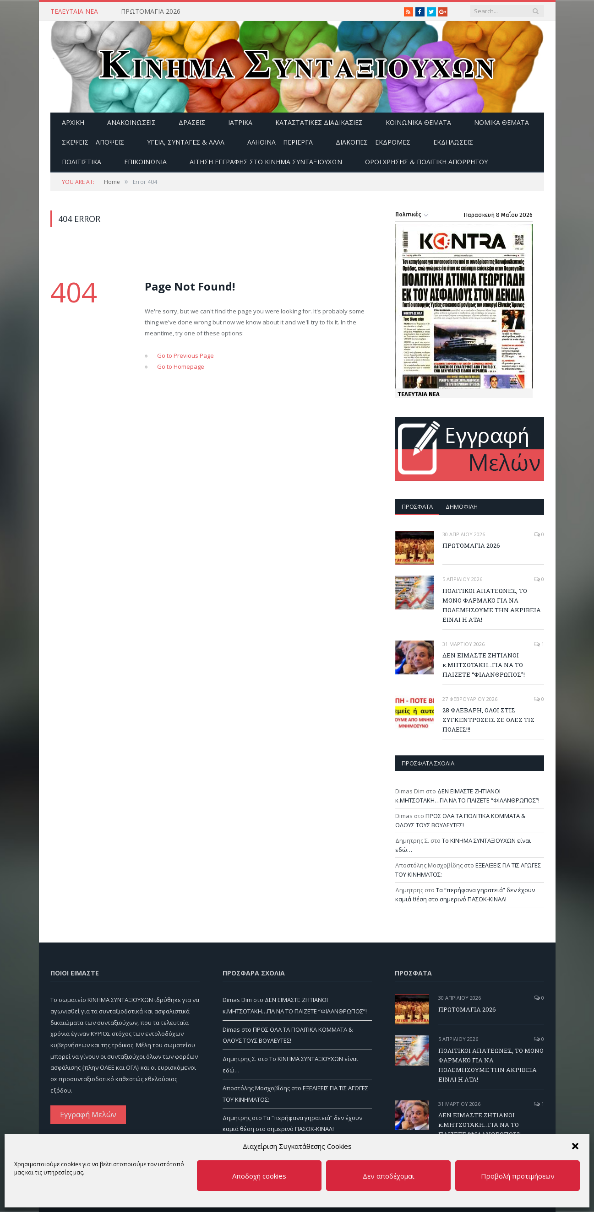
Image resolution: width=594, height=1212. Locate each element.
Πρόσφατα (417, 506)
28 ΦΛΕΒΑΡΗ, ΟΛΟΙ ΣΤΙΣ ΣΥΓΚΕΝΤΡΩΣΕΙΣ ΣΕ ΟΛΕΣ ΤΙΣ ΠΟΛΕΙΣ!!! (488, 719)
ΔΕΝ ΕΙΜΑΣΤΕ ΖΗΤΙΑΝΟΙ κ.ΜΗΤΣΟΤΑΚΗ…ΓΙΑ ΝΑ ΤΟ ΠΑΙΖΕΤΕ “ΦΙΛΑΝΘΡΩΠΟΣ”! (483, 665)
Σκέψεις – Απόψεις (93, 142)
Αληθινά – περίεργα (280, 142)
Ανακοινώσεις (131, 122)
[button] (575, 1146)
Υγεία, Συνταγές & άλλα (185, 142)
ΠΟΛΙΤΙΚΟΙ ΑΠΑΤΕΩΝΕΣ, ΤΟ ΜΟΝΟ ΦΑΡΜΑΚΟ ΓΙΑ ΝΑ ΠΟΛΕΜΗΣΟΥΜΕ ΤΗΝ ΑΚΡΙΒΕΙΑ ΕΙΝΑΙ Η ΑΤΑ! (491, 605)
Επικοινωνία (145, 161)
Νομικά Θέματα (501, 122)
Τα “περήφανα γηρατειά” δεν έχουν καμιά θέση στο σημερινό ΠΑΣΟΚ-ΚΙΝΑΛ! (465, 894)
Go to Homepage (180, 366)
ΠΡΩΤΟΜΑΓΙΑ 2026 (150, 11)
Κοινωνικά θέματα (418, 122)
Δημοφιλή (462, 506)
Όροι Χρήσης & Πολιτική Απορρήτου (426, 161)
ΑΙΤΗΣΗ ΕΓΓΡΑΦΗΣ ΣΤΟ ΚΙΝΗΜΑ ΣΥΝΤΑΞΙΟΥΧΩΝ (266, 161)
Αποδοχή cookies (259, 1175)
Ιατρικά (240, 122)
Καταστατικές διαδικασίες (319, 122)
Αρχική (73, 122)
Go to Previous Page (185, 355)
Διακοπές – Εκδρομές (373, 142)
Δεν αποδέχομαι (388, 1175)
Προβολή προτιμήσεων (518, 1175)
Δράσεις (192, 122)
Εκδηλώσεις (453, 142)
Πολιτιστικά (81, 161)
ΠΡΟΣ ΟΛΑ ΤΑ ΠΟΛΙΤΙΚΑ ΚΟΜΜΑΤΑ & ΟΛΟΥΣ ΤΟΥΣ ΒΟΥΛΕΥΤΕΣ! (460, 820)
